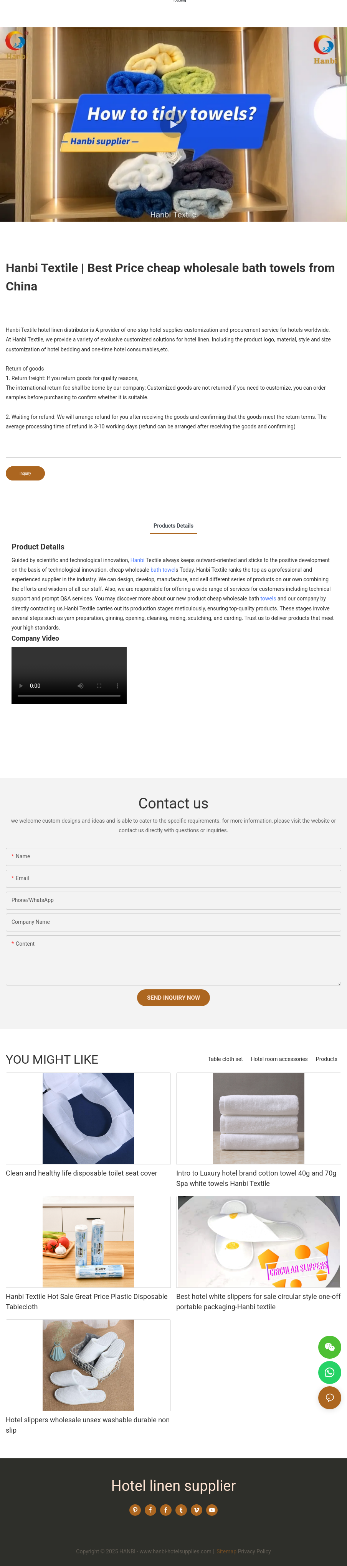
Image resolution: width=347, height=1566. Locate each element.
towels (268, 598)
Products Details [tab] (173, 526)
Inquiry (25, 473)
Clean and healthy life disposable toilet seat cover (81, 1173)
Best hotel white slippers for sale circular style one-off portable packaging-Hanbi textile (258, 1301)
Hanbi (138, 560)
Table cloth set (225, 1059)
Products (326, 1059)
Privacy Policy (254, 1551)
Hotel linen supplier (173, 1485)
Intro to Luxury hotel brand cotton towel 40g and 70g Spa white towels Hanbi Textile (256, 1178)
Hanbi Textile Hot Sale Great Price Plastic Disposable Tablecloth (87, 1301)
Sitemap (225, 1551)
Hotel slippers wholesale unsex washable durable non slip (88, 1425)
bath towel (162, 570)
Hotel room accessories (279, 1059)
